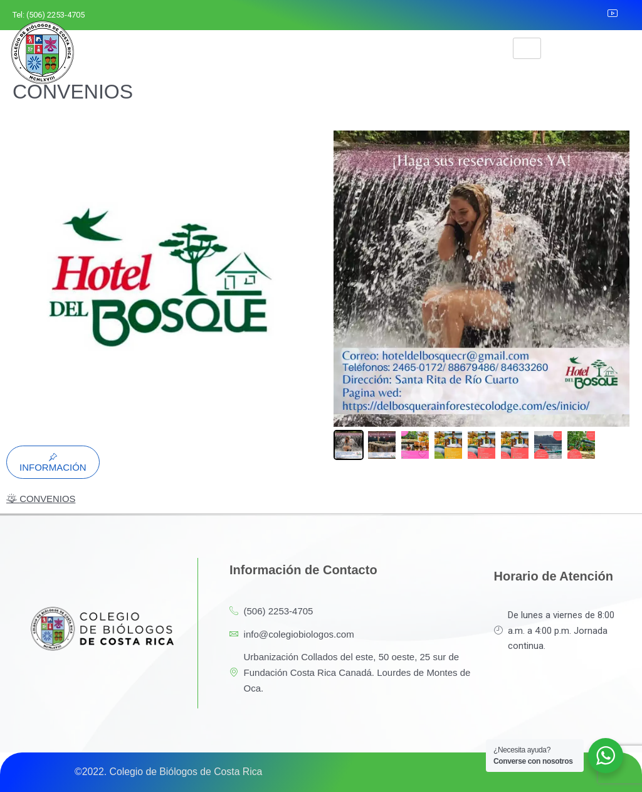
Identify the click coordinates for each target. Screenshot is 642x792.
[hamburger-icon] (527, 48)
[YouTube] (620, 15)
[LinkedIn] (592, 15)
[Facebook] (536, 15)
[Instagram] (564, 15)
